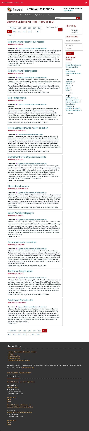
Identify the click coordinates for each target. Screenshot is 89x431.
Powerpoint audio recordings (22, 242)
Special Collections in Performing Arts (19, 405)
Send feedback (68, 10)
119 (9, 31)
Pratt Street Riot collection (20, 300)
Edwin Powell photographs (21, 212)
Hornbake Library (12, 387)
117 (34, 28)
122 (24, 31)
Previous (12, 28)
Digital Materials (40, 15)
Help (49, 15)
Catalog (11, 354)
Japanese (69, 82)
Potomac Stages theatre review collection (28, 127)
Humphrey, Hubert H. (73, 100)
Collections (28, 15)
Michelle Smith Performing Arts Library (30, 135)
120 (14, 31)
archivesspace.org (28, 367)
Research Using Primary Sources (19, 360)
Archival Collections (40, 9)
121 (19, 31)
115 (24, 28)
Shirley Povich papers (18, 186)
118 (39, 28)
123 (29, 31)
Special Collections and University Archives (32, 48)
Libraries (19, 15)
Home (12, 15)
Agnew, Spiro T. (71, 98)
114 (19, 28)
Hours (9, 402)
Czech (68, 90)
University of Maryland (12, 3)
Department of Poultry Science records (27, 156)
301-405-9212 (11, 397)
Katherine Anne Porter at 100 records (26, 41)
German (68, 86)
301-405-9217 (11, 420)
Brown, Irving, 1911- (72, 102)
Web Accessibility (12, 373)
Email (9, 399)
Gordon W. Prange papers (20, 271)
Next (10, 35)
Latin (67, 88)
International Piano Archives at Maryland (20, 407)
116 (29, 28)
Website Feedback (25, 373)
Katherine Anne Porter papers (22, 70)
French (68, 84)
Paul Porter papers (17, 97)
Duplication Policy (14, 358)
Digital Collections (14, 356)
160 (38, 31)
